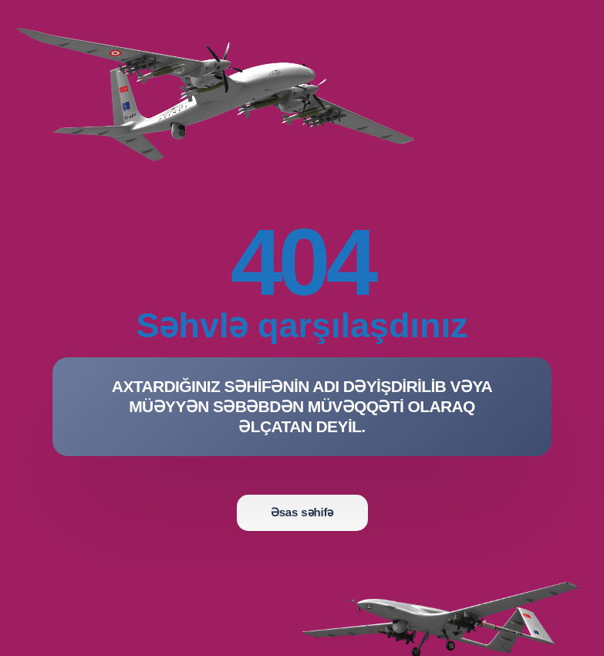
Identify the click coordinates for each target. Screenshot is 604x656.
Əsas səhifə (302, 512)
